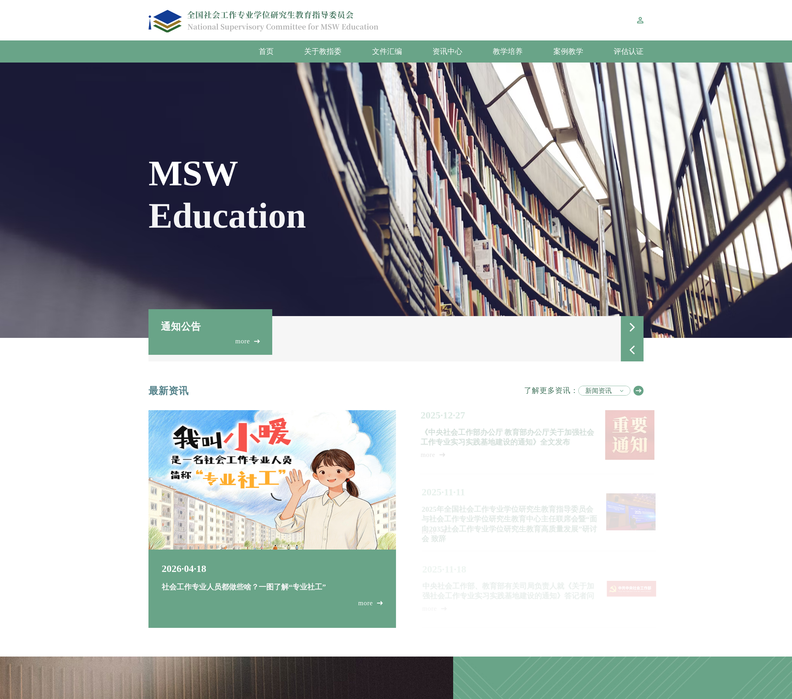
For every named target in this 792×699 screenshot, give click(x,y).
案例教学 (568, 51)
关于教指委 (322, 51)
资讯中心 (447, 51)
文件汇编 (387, 51)
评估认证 (629, 51)
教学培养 (508, 51)
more (248, 341)
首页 (266, 51)
